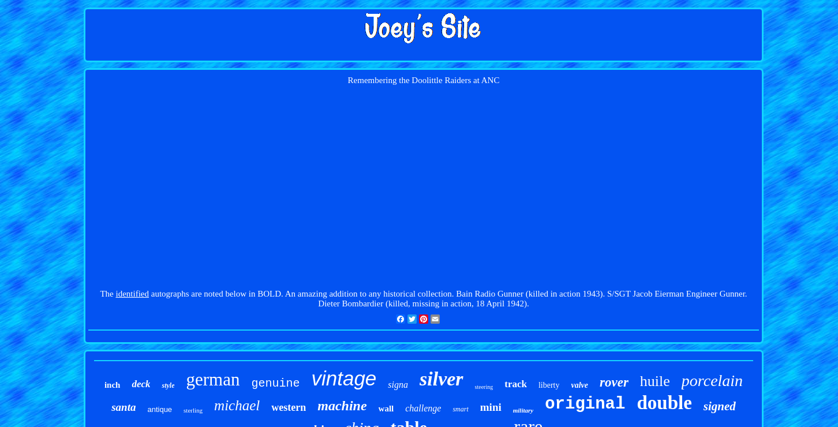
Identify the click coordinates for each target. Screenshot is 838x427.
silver (441, 378)
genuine (275, 383)
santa (123, 407)
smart (460, 409)
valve (579, 385)
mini (491, 407)
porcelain (712, 380)
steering (484, 387)
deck (141, 384)
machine (341, 405)
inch (112, 384)
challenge (423, 408)
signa (398, 384)
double (664, 402)
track (515, 384)
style (168, 385)
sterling (193, 410)
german (213, 379)
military (523, 410)
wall (386, 408)
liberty (549, 385)
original (585, 404)
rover (614, 382)
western (288, 407)
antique (159, 409)
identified (132, 293)
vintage (343, 378)
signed (720, 406)
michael (237, 405)
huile (655, 381)
